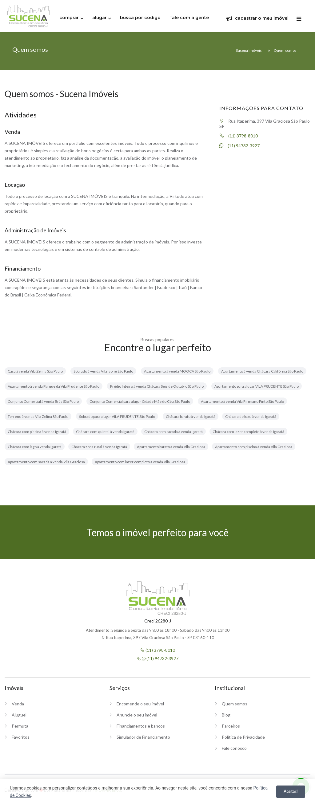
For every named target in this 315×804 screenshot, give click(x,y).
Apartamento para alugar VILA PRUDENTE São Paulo (256, 386)
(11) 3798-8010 (238, 135)
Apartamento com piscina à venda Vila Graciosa (253, 446)
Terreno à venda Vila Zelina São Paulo (38, 416)
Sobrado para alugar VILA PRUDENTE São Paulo (117, 416)
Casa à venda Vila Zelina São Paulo (35, 371)
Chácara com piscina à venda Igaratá (37, 431)
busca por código (140, 17)
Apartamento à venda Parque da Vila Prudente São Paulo (53, 386)
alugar (99, 17)
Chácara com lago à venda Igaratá (35, 446)
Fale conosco (234, 748)
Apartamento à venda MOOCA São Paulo (177, 371)
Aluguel (19, 714)
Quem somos (234, 703)
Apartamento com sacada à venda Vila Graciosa (46, 461)
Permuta (20, 725)
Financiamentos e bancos (141, 725)
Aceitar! (291, 791)
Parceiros (231, 725)
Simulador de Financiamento (143, 737)
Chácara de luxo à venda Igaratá (250, 416)
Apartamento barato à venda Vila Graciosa (171, 446)
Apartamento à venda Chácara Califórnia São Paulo (262, 371)
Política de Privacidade (243, 737)
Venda (18, 703)
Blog (226, 714)
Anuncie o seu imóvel (137, 714)
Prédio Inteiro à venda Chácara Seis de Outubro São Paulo (157, 386)
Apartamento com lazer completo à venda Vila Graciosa (140, 461)
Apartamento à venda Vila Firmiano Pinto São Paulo (242, 401)
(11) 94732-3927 (239, 145)
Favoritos (21, 737)
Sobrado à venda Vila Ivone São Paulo (103, 371)
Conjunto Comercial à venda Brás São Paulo (43, 401)
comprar (69, 17)
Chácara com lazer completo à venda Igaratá (248, 431)
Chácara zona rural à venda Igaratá (99, 446)
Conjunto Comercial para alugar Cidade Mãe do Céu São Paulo (140, 401)
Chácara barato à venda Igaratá (190, 416)
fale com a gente (189, 17)
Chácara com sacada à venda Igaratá (173, 431)
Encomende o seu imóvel (140, 703)
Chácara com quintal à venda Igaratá (105, 431)
